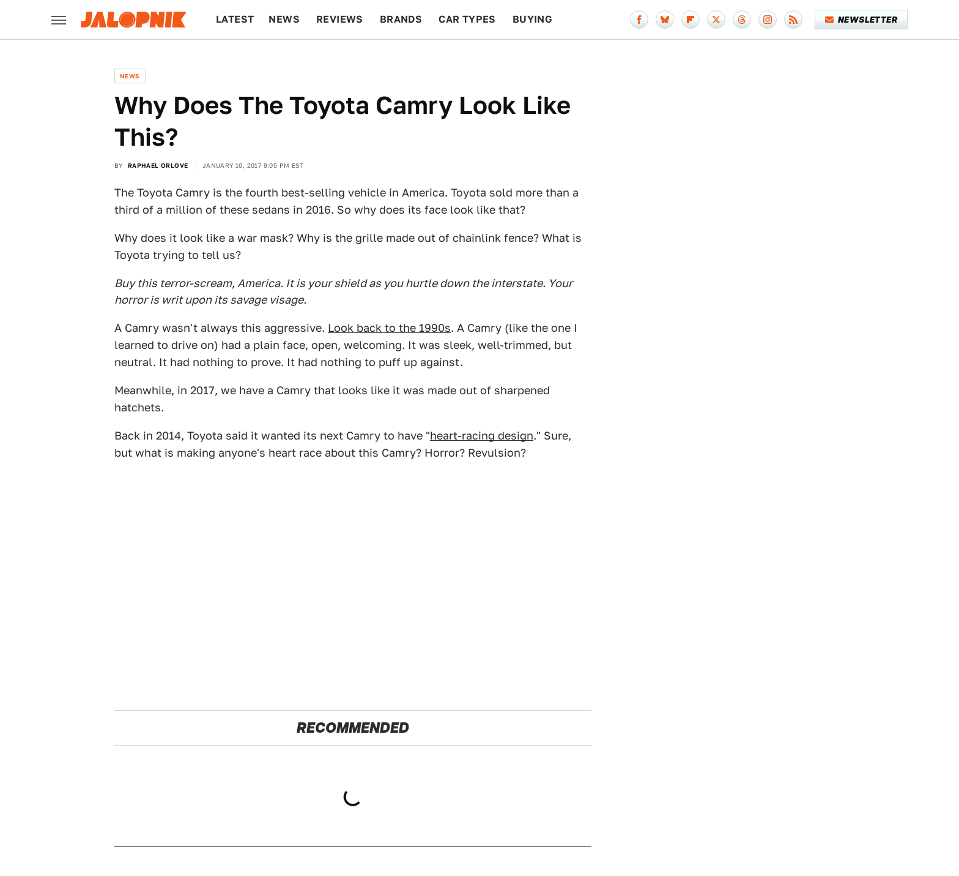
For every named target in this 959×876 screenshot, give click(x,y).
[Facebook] (639, 19)
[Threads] (742, 19)
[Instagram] (767, 19)
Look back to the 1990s (389, 327)
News (284, 19)
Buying (532, 19)
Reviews (339, 19)
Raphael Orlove (158, 165)
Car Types (467, 19)
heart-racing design (481, 435)
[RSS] (793, 19)
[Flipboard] (690, 19)
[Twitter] (716, 19)
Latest (235, 19)
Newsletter (861, 19)
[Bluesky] (665, 19)
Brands (401, 19)
